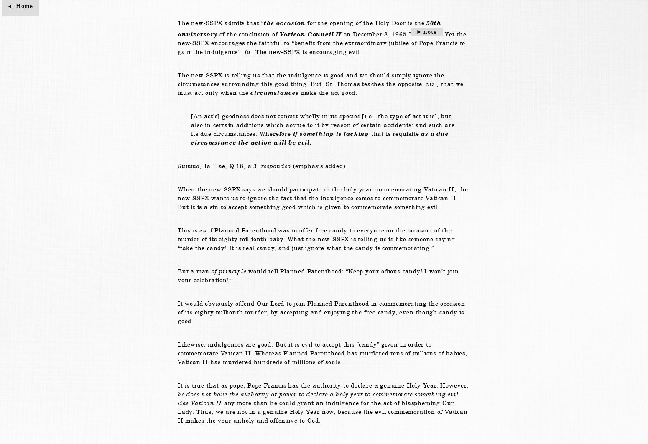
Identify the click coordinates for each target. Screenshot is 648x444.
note (429, 32)
